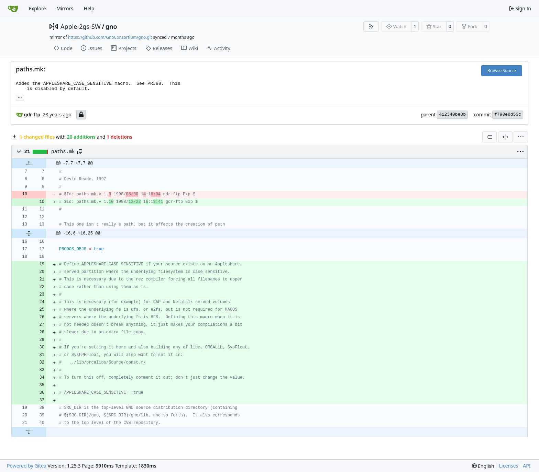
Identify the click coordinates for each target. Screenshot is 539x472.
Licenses (508, 465)
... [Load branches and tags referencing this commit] (20, 97)
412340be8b (452, 114)
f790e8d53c (507, 114)
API (526, 465)
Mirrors (64, 8)
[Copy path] (80, 152)
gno (111, 26)
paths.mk (63, 151)
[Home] (13, 8)
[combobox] (489, 136)
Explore (37, 8)
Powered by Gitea (26, 465)
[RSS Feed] (371, 26)
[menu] (521, 136)
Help (89, 8)
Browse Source (501, 70)
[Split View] (505, 136)
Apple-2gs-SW (80, 26)
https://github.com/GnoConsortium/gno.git (110, 37)
